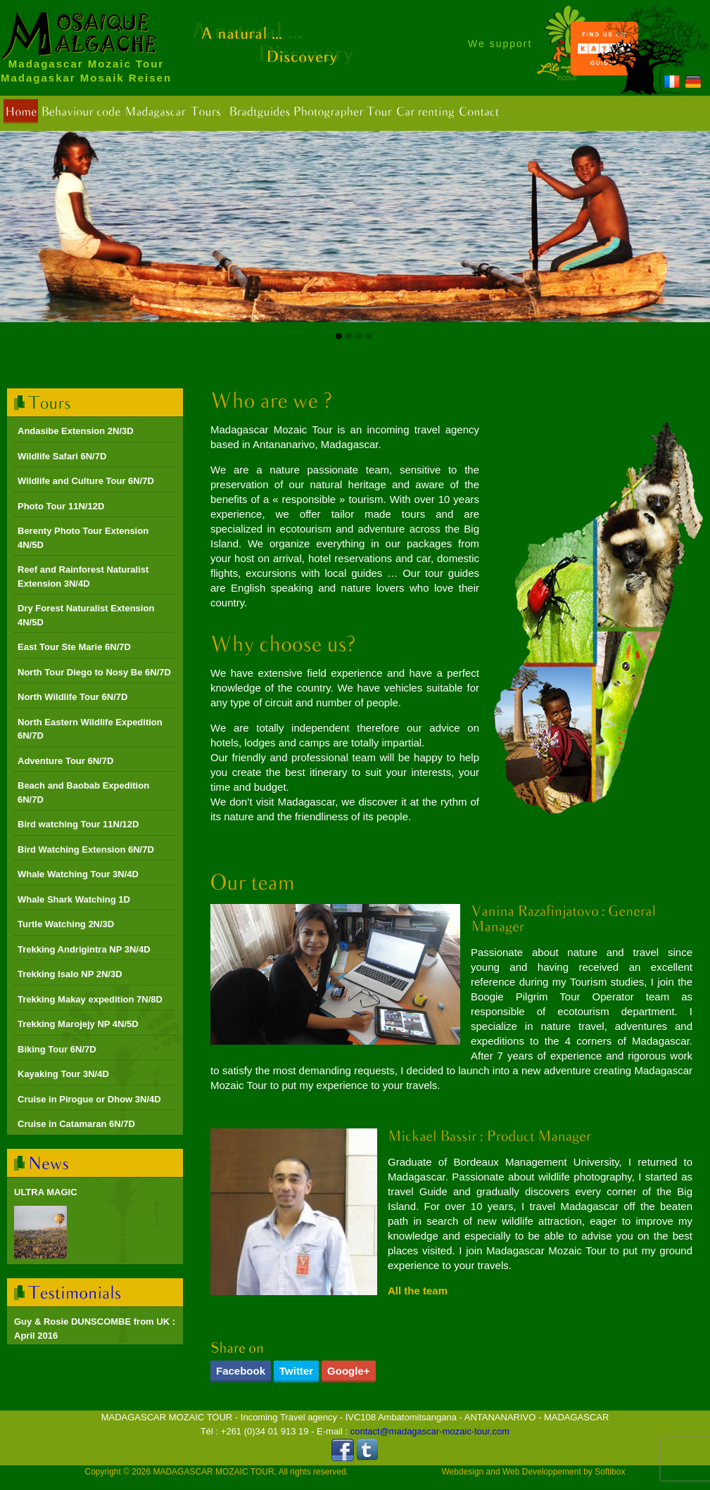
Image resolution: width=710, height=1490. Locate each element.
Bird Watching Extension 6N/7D (86, 849)
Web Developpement (541, 1472)
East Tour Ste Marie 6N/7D (74, 647)
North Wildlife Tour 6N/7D (72, 697)
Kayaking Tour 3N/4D (63, 1074)
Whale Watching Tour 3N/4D (78, 874)
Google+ (348, 1371)
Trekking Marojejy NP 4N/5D (78, 1024)
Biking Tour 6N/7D (57, 1049)
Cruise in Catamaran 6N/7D (76, 1124)
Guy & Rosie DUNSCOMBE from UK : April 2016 (94, 1328)
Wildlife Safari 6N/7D (62, 456)
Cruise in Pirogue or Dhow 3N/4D (89, 1099)
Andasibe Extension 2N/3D (76, 431)
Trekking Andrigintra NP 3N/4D (84, 949)
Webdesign (462, 1472)
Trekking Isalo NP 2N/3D (70, 974)
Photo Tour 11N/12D (61, 506)
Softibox (610, 1472)
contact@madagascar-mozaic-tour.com (429, 1431)
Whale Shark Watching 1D (74, 899)
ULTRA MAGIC (45, 1192)
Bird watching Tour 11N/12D (78, 824)
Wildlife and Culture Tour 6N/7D (86, 481)
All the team (418, 1291)
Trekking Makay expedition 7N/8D (90, 999)
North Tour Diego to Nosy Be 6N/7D (94, 672)
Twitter (296, 1371)
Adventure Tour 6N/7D (65, 761)
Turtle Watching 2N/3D (66, 924)
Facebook (240, 1371)
